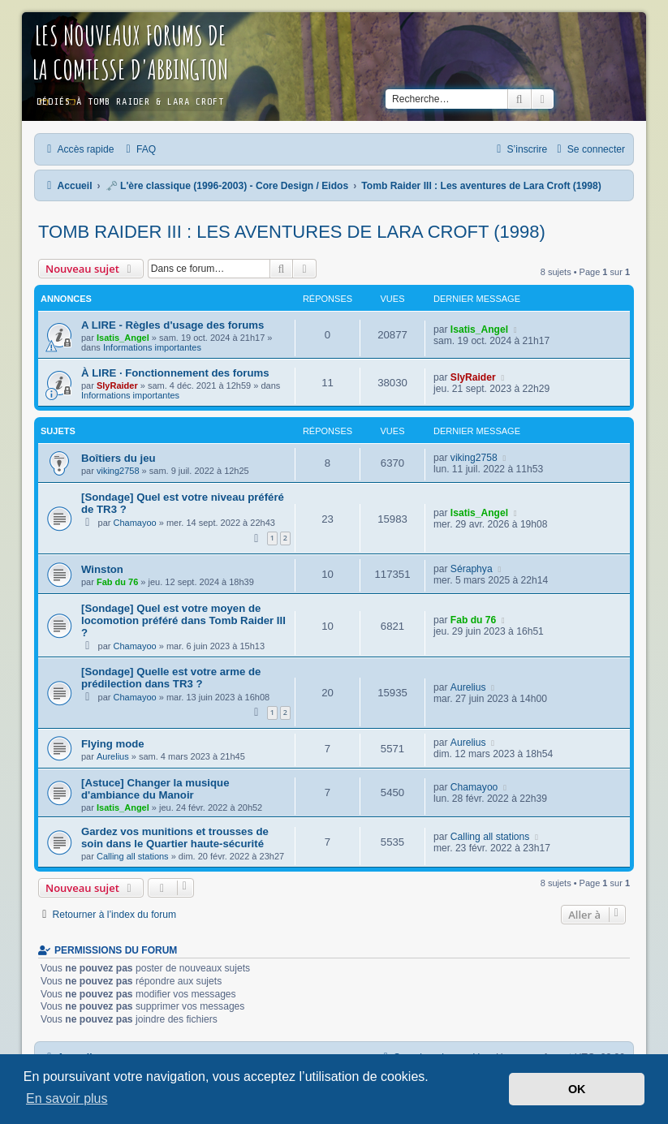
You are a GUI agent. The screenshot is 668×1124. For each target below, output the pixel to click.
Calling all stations (133, 856)
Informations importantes (152, 347)
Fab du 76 (117, 582)
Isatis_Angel (123, 337)
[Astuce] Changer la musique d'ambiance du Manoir (155, 789)
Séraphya (471, 569)
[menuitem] (139, 149)
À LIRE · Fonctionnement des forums (175, 373)
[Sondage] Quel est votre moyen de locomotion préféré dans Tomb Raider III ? (183, 620)
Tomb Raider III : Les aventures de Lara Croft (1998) (291, 232)
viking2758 (118, 471)
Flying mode (112, 744)
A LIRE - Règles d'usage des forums (172, 325)
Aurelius (468, 687)
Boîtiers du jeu (118, 458)
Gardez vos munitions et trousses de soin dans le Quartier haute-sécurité (175, 837)
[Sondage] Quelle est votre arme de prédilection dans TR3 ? (171, 677)
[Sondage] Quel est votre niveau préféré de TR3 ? (182, 503)
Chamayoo (135, 523)
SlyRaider (117, 385)
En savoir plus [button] (67, 1098)
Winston (102, 569)
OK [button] (577, 1089)
